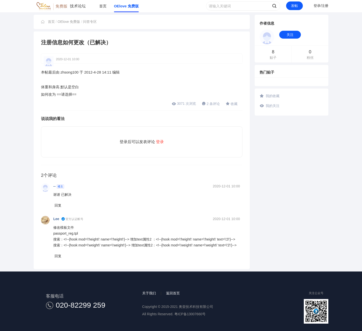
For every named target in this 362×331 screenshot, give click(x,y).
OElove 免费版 (126, 6)
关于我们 (149, 293)
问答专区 (90, 22)
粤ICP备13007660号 (190, 314)
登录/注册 (321, 6)
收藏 (231, 103)
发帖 (294, 6)
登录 (160, 142)
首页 (103, 6)
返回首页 (173, 293)
